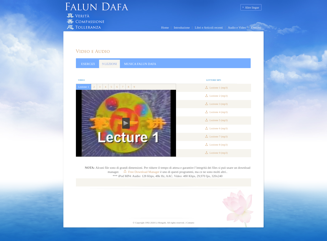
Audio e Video (237, 27)
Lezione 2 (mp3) (218, 95)
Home (165, 27)
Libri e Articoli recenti (209, 27)
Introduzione (182, 27)
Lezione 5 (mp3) (218, 120)
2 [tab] (94, 86)
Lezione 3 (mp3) (218, 103)
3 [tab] (100, 86)
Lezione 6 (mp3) (218, 128)
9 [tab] (134, 86)
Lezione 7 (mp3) (218, 136)
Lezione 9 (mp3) (218, 152)
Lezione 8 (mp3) (218, 144)
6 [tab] (117, 86)
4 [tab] (105, 86)
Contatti (256, 27)
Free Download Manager (143, 172)
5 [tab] (111, 86)
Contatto (190, 222)
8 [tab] (128, 86)
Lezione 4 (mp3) (218, 112)
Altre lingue (252, 7)
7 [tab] (122, 86)
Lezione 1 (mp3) (218, 87)
